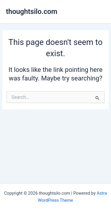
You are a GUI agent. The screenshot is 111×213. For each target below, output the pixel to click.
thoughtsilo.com (31, 11)
